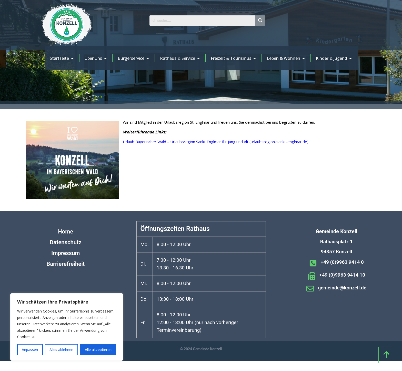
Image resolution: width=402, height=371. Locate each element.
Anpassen (30, 349)
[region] (66, 327)
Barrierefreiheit (65, 264)
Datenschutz (66, 242)
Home (65, 231)
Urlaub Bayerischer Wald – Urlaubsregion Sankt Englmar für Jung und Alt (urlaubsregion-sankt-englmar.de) (215, 141)
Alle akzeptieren (98, 349)
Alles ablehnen (61, 349)
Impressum (65, 253)
